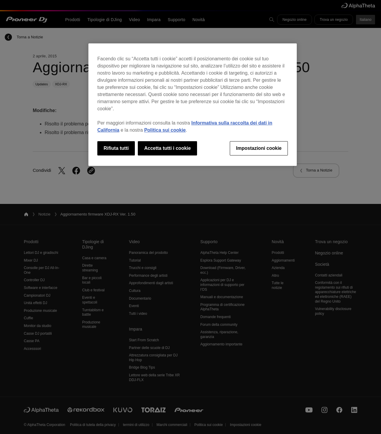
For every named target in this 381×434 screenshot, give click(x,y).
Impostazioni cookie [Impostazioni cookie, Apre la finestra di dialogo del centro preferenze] (259, 148)
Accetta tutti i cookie (167, 148)
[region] (192, 104)
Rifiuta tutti (116, 148)
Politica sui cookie (165, 130)
